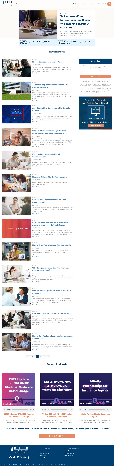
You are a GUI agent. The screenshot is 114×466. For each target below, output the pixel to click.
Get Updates (95, 76)
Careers (49, 464)
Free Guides (43, 455)
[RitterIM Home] (73, 4)
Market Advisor (68, 455)
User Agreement (41, 464)
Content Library (44, 453)
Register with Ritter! (57, 436)
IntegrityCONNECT (69, 453)
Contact (63, 464)
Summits (42, 458)
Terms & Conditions (93, 90)
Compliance (56, 464)
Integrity (66, 451)
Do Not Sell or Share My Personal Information (101, 91)
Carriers (42, 451)
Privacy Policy (84, 90)
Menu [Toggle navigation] (109, 4)
